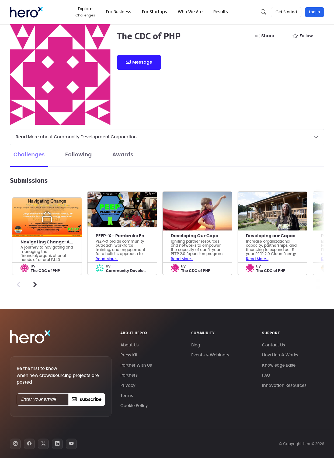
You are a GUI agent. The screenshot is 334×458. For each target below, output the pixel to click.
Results (221, 12)
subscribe (86, 399)
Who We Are (190, 12)
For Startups (155, 12)
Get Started (286, 12)
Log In (314, 12)
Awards (122, 154)
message (139, 62)
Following (78, 154)
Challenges (29, 154)
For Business (119, 12)
